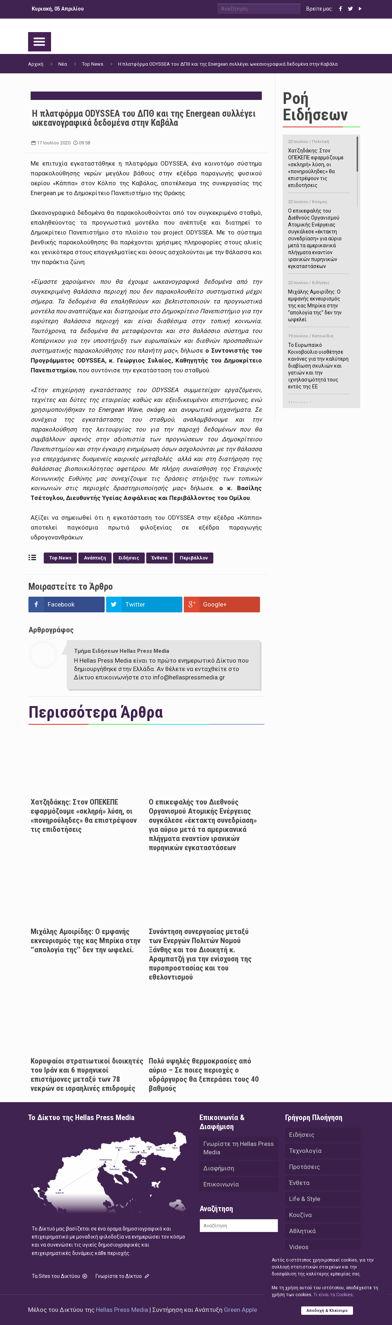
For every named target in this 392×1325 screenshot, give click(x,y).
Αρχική (35, 64)
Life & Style (304, 1198)
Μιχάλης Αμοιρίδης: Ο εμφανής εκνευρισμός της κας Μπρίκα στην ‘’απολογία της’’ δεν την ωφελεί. (85, 940)
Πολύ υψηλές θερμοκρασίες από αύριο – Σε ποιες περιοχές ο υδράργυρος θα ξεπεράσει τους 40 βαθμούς (204, 1075)
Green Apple (240, 1309)
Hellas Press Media (122, 1309)
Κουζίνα (300, 1215)
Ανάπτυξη (95, 558)
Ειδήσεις (129, 558)
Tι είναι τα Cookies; (333, 1294)
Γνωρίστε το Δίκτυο (123, 1276)
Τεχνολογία (305, 1150)
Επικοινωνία (221, 1184)
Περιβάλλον (194, 558)
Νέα (62, 64)
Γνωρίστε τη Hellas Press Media (238, 1148)
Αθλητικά (302, 1231)
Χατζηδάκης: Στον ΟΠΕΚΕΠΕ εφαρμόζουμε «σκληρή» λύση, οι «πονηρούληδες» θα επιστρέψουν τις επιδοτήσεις (84, 816)
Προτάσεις (304, 1166)
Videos (298, 1247)
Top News (92, 64)
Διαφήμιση (218, 1168)
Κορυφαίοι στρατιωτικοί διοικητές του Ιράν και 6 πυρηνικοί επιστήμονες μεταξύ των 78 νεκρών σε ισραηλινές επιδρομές (87, 1075)
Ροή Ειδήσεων (315, 106)
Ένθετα (159, 558)
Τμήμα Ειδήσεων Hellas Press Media (121, 651)
